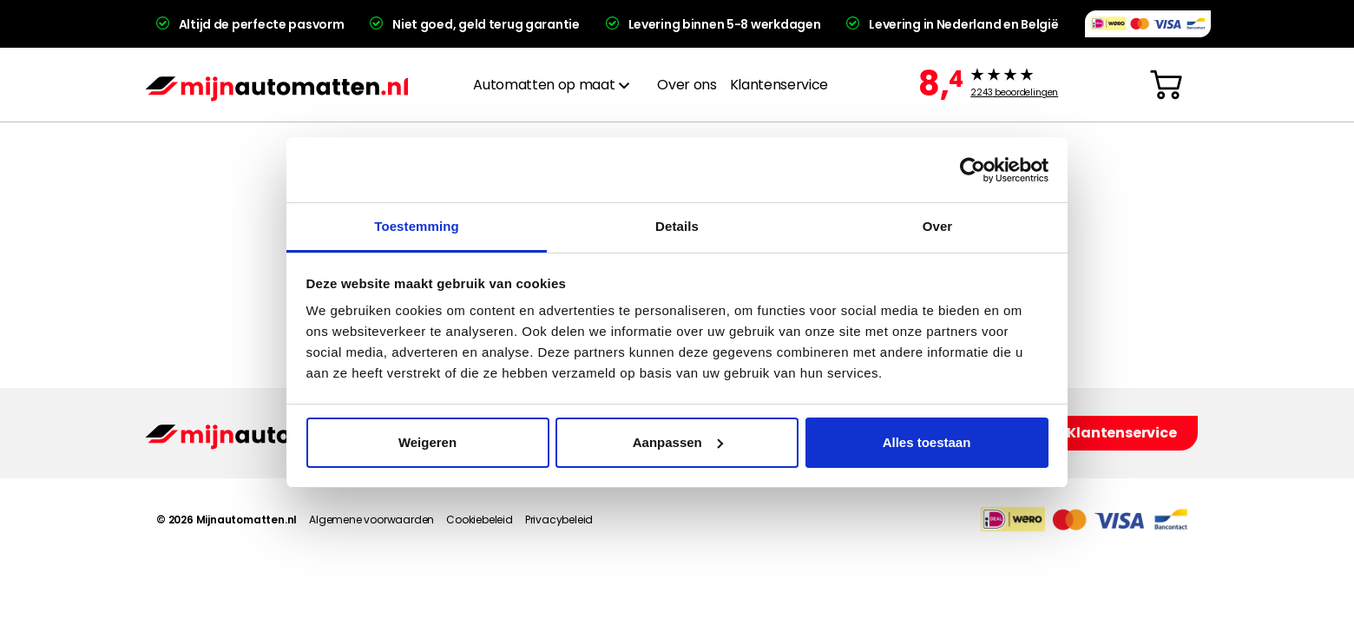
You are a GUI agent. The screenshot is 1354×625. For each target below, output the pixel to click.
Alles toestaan (927, 442)
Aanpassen (678, 442)
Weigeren (427, 442)
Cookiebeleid (479, 519)
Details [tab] (677, 226)
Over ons (686, 85)
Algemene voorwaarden (371, 519)
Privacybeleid (559, 519)
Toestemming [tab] (416, 226)
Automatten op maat (544, 85)
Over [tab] (938, 226)
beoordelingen (1014, 93)
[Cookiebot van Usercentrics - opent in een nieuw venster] (972, 170)
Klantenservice (779, 85)
